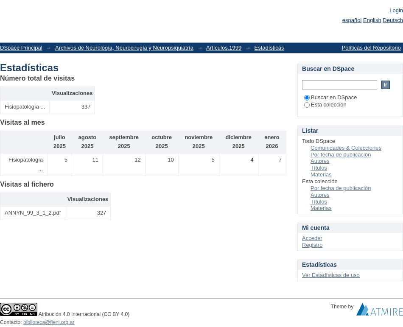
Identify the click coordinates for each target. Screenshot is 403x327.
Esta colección (325, 104)
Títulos (319, 168)
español (352, 20)
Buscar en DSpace (330, 97)
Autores (320, 161)
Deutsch (393, 20)
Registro (312, 245)
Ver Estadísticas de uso (331, 275)
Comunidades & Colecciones (346, 148)
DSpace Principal (21, 48)
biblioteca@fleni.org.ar (48, 322)
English (372, 20)
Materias (321, 174)
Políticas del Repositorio (371, 48)
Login (396, 10)
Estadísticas (269, 48)
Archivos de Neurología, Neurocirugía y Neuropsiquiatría (124, 48)
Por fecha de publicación (341, 154)
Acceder (312, 238)
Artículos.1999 (223, 48)
